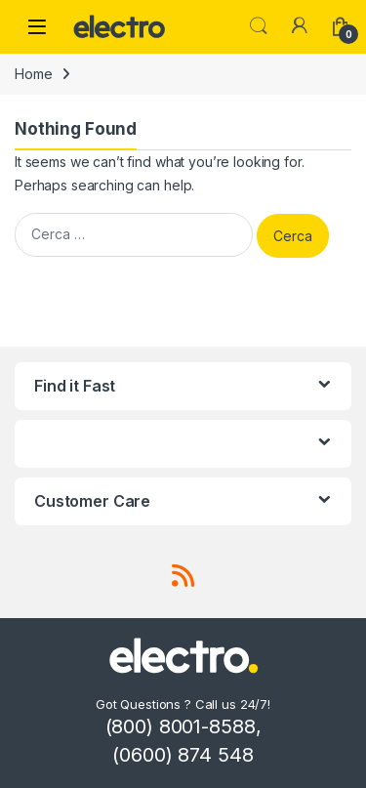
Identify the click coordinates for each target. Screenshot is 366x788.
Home (33, 73)
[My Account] (299, 26)
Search (258, 26)
